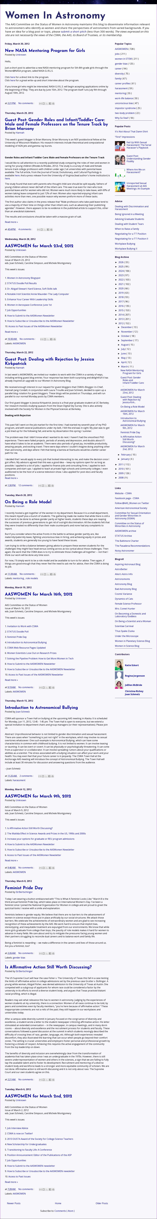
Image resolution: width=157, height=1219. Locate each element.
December (126, 327)
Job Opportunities (16, 310)
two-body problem (125, 113)
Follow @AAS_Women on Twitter (132, 503)
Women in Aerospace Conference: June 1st (29, 304)
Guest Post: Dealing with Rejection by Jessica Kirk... (131, 399)
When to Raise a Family (127, 228)
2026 (121, 262)
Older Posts (102, 1203)
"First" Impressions (125, 136)
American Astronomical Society (131, 508)
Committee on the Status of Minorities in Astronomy (129, 525)
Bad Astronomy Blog (126, 588)
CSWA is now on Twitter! (20, 1133)
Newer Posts (13, 1203)
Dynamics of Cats (124, 598)
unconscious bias (124, 103)
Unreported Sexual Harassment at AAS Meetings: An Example (138, 186)
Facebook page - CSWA (127, 498)
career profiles (123, 83)
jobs (117, 53)
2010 (121, 468)
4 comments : (25, 229)
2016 (121, 306)
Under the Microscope (126, 636)
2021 (121, 284)
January (125, 459)
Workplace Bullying (125, 243)
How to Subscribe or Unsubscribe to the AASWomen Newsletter (40, 321)
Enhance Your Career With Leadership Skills (30, 299)
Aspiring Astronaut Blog (127, 564)
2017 (121, 301)
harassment (19, 780)
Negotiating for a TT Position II (131, 238)
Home (58, 1203)
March (124, 366)
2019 (121, 292)
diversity (119, 73)
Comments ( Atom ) (65, 1210)
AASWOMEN (19, 343)
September (127, 340)
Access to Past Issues (19, 1176)
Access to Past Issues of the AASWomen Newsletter (35, 326)
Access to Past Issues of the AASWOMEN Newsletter (35, 674)
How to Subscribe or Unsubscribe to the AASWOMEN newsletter (41, 1171)
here (12, 77)
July (123, 349)
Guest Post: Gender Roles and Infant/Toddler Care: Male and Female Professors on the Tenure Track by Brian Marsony (56, 124)
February (126, 454)
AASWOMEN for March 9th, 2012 (38, 796)
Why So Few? (122, 117)
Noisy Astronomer (124, 550)
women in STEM (123, 58)
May (123, 357)
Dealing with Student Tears (129, 223)
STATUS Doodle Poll (17, 631)
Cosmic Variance (123, 593)
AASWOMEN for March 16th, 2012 (38, 594)
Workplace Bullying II (126, 248)
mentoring (19, 578)
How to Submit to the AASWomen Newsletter (31, 315)
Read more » (11, 222)
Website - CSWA (123, 493)
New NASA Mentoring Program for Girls (45, 51)
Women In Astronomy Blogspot (23, 277)
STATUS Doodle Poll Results (22, 283)
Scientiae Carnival (124, 626)
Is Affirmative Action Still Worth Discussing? (30, 828)
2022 (121, 279)
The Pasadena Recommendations (132, 545)
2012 (121, 323)
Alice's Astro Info (124, 574)
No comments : (26, 103)
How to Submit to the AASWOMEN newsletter (31, 1165)
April (124, 362)
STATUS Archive (123, 535)
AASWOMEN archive (125, 530)
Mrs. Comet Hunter (125, 608)
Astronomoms (122, 579)
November (127, 331)
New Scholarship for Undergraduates (27, 1144)
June (123, 353)
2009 (121, 473)
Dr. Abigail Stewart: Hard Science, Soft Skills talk (32, 288)
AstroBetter (121, 569)
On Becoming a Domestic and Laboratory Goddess (130, 615)
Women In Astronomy (55, 16)
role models (32, 578)
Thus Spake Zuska (124, 631)
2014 (121, 314)
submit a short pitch (73, 31)
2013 (121, 319)
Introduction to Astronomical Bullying (27, 642)
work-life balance (124, 98)
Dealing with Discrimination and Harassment (131, 208)
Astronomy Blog (123, 584)
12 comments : (26, 485)
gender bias (19, 957)
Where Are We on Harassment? (136, 171)
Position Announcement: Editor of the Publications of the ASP (39, 1155)
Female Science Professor (128, 603)
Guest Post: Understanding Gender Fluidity (139, 158)
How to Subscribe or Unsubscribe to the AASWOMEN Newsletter (41, 669)
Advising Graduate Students (129, 219)
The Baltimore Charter (127, 540)
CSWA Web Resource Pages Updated (26, 647)
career (118, 68)
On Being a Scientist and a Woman (133, 621)
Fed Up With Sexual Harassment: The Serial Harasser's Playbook (139, 145)
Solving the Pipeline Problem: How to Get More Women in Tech (40, 658)
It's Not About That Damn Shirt (131, 131)
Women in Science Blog (127, 645)
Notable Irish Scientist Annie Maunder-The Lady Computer (38, 294)
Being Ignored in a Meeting (129, 214)
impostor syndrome (125, 108)
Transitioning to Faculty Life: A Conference (29, 1149)
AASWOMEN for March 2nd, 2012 (38, 1096)
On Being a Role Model (28, 502)
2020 (121, 288)
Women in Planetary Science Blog (132, 641)
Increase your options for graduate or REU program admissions (40, 838)
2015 (121, 310)
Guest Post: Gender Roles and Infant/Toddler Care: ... (132, 381)
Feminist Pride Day (17, 636)
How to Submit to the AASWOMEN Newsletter (31, 663)
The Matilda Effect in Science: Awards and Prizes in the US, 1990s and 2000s (46, 833)
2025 (121, 266)
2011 (121, 464)
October (125, 336)
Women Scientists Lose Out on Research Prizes (31, 653)
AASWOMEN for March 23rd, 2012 (39, 246)
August (125, 344)
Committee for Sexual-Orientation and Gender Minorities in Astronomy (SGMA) (133, 515)
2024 (121, 270)
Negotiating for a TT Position (130, 233)
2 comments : (27, 775)
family (118, 78)
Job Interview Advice (17, 1128)
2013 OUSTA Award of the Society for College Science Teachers (40, 1138)
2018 (121, 297)
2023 (121, 275)
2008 (121, 477)
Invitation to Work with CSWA (22, 626)
